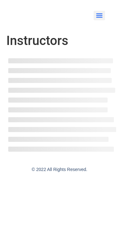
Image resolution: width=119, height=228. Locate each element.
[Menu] (99, 15)
